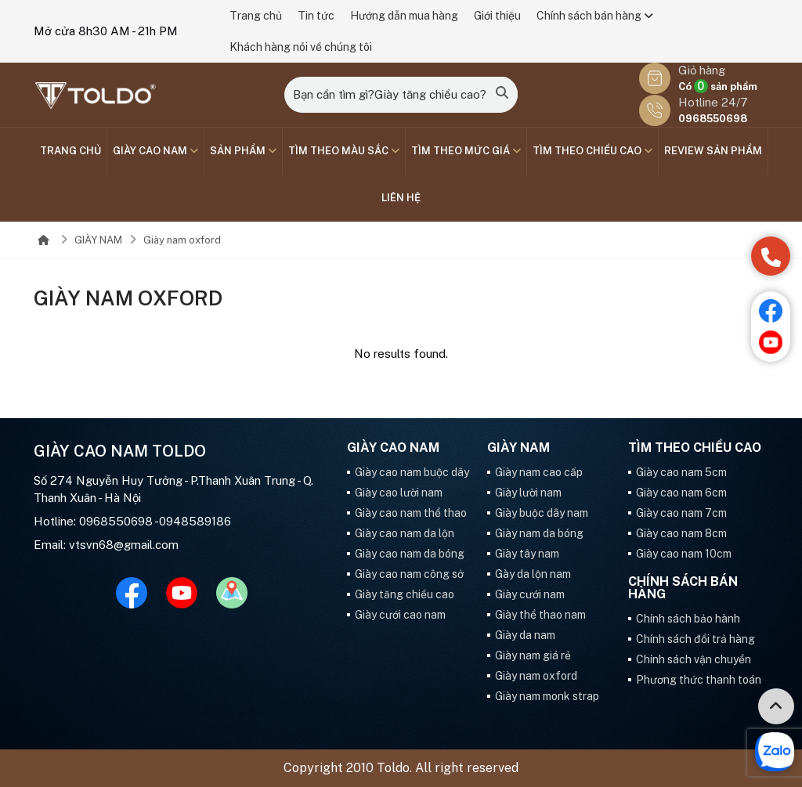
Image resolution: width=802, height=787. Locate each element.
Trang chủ (255, 15)
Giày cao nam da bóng (409, 553)
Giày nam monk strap (547, 696)
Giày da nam (525, 635)
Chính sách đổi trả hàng (695, 639)
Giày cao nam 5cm (681, 472)
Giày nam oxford (182, 240)
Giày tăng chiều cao (404, 594)
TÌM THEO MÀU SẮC (343, 151)
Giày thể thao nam (540, 614)
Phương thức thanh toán (698, 679)
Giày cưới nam (530, 594)
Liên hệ (401, 198)
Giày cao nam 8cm (681, 533)
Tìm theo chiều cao (592, 151)
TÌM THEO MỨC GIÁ (466, 151)
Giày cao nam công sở (409, 574)
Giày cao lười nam (399, 492)
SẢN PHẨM (243, 151)
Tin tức (316, 15)
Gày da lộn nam (533, 574)
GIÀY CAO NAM (155, 151)
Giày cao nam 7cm (681, 513)
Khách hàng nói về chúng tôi (300, 47)
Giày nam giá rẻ (533, 655)
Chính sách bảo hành (688, 618)
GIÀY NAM (98, 240)
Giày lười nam (528, 492)
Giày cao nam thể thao (411, 513)
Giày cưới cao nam (400, 614)
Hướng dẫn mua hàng (404, 15)
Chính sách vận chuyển (693, 659)
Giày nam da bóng (539, 533)
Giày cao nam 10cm (684, 553)
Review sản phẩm (713, 151)
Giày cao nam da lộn (404, 533)
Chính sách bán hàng (594, 15)
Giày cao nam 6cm (681, 492)
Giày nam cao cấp (539, 472)
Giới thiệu (497, 15)
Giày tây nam (527, 553)
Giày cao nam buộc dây (412, 472)
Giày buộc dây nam (541, 513)
